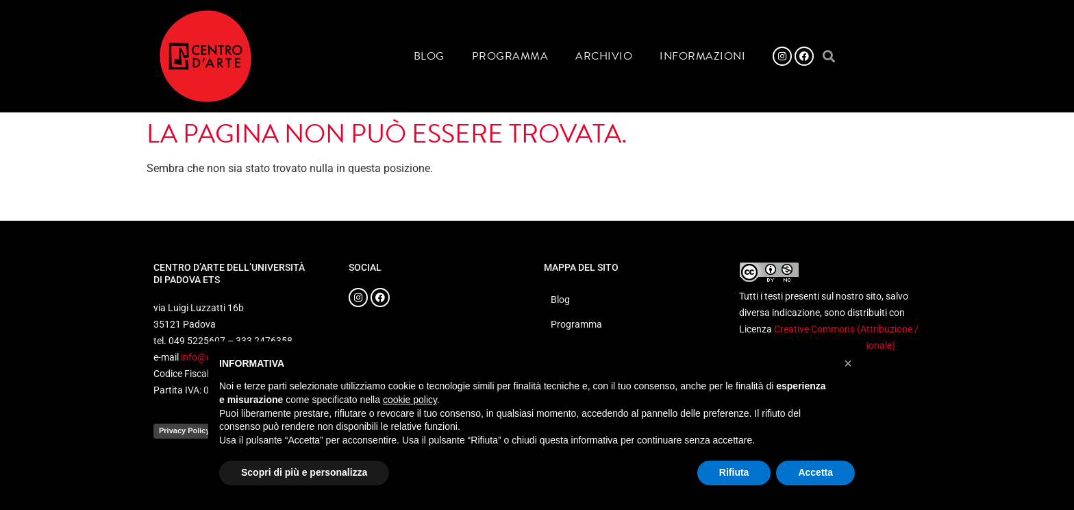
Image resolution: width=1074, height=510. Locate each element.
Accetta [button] (815, 472)
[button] (828, 56)
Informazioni (702, 56)
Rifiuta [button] (734, 472)
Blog (429, 56)
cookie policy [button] (410, 399)
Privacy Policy (184, 430)
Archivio (603, 56)
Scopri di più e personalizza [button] (304, 472)
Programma (510, 56)
